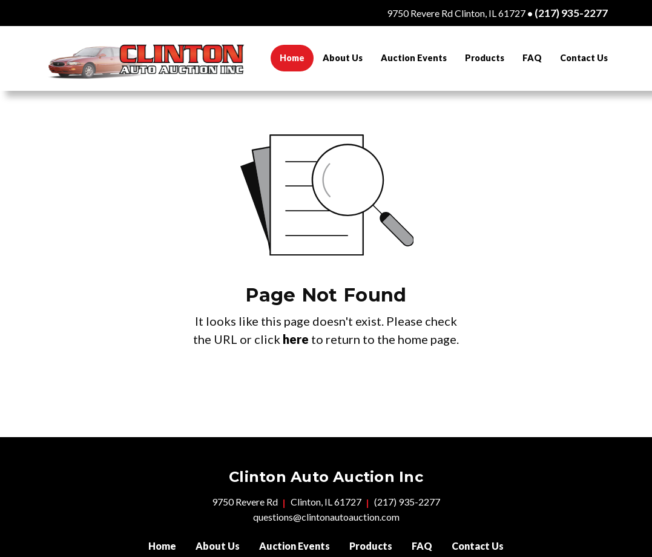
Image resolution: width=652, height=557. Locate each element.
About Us (343, 58)
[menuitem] (292, 58)
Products (484, 58)
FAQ (532, 58)
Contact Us (584, 58)
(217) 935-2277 (571, 13)
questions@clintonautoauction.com (326, 516)
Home (297, 56)
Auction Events (414, 58)
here (296, 339)
